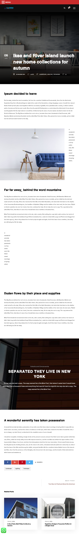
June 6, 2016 (11, 522)
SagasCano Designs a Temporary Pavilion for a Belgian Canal (58, 525)
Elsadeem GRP (20, 75)
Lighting (50, 75)
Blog (32, 75)
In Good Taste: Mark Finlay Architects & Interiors (19, 525)
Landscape (42, 75)
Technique (56, 75)
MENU (8, 2)
